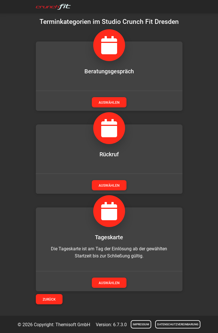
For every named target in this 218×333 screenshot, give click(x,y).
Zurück (49, 299)
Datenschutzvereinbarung (177, 324)
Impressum (141, 324)
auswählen (109, 103)
